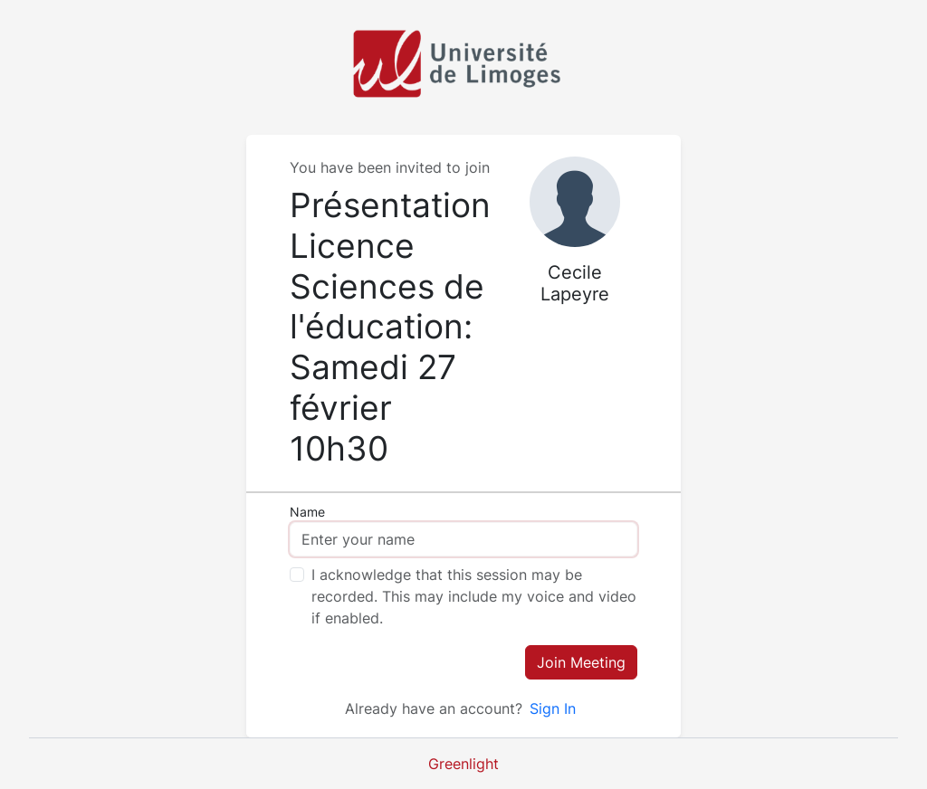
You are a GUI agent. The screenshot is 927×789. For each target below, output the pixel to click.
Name (307, 511)
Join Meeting (581, 662)
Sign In (553, 708)
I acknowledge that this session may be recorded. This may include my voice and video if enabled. (473, 596)
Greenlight (463, 764)
